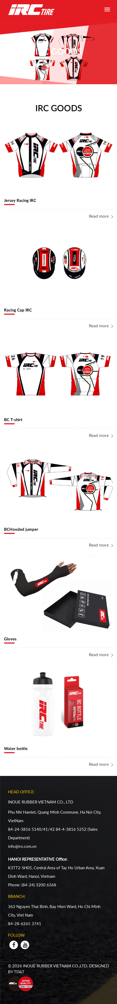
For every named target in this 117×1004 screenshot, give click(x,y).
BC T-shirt (13, 420)
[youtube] (25, 945)
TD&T (19, 971)
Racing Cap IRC (18, 310)
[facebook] (13, 945)
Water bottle (16, 749)
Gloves (10, 639)
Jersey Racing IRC (20, 201)
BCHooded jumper (21, 530)
